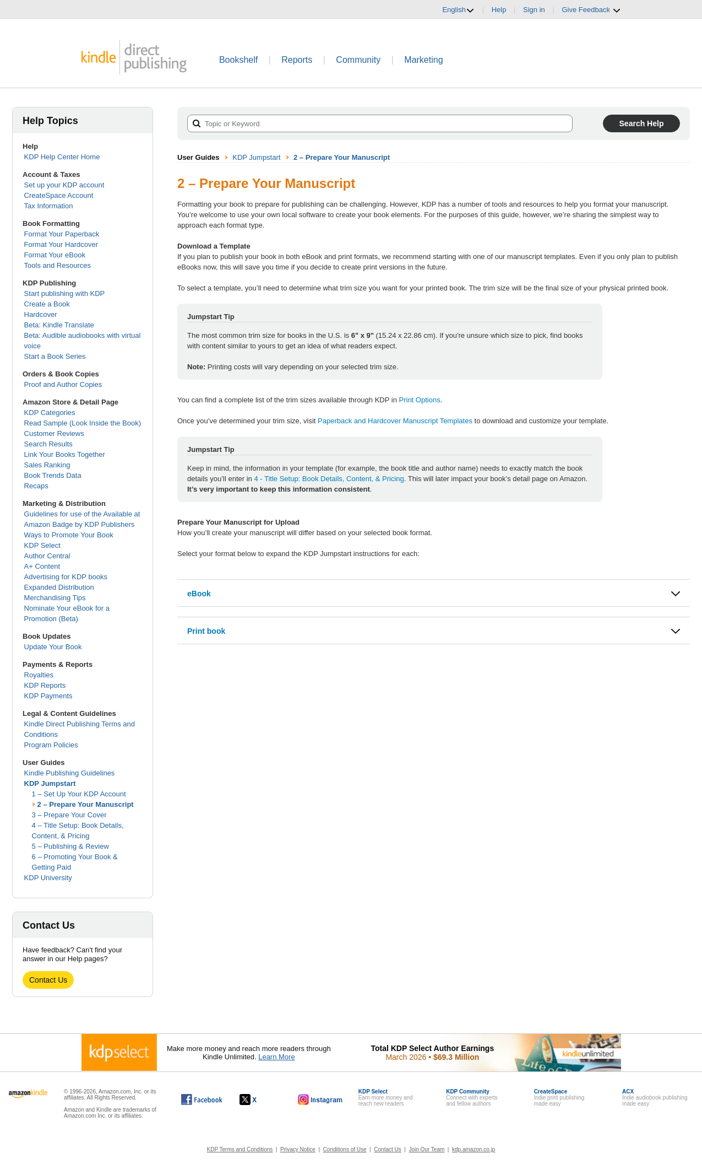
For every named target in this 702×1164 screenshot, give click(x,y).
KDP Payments (48, 696)
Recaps (36, 486)
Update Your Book (53, 647)
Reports (296, 59)
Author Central (47, 556)
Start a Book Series (55, 356)
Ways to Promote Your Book (68, 535)
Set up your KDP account (64, 185)
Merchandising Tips (55, 598)
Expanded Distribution (59, 587)
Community (358, 59)
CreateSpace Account (59, 195)
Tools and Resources (57, 265)
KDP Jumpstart (50, 783)
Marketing (423, 59)
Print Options (419, 400)
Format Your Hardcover (61, 244)
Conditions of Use (345, 1149)
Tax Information (48, 206)
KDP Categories (49, 412)
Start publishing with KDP (64, 293)
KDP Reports (45, 685)
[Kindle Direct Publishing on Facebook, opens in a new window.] (201, 1099)
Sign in (534, 10)
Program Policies (51, 745)
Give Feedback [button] (591, 10)
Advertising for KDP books (66, 577)
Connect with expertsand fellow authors (471, 1097)
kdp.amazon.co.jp (473, 1149)
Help (499, 10)
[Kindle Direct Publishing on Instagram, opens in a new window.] (320, 1099)
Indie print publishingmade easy (559, 1097)
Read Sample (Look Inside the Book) (82, 423)
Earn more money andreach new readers (385, 1097)
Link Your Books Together (64, 454)
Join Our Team (426, 1149)
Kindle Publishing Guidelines (69, 773)
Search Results (48, 444)
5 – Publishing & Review (70, 846)
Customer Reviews (54, 433)
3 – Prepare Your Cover (69, 815)
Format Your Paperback (62, 234)
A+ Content (42, 566)
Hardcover (40, 314)
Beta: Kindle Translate (59, 325)
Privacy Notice (297, 1149)
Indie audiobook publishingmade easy (654, 1097)
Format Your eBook (54, 255)
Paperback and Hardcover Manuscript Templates (395, 421)
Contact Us (48, 980)
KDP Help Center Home (62, 157)
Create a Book (47, 304)
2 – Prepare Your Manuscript (85, 804)
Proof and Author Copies (63, 384)
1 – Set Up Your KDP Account (79, 794)
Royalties (38, 675)
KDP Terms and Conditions (240, 1149)
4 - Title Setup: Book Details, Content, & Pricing (329, 479)
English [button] (458, 10)
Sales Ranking (47, 465)
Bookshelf (238, 59)
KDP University (48, 878)
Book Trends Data (52, 475)
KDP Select (42, 545)
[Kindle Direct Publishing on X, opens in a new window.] (260, 1099)
